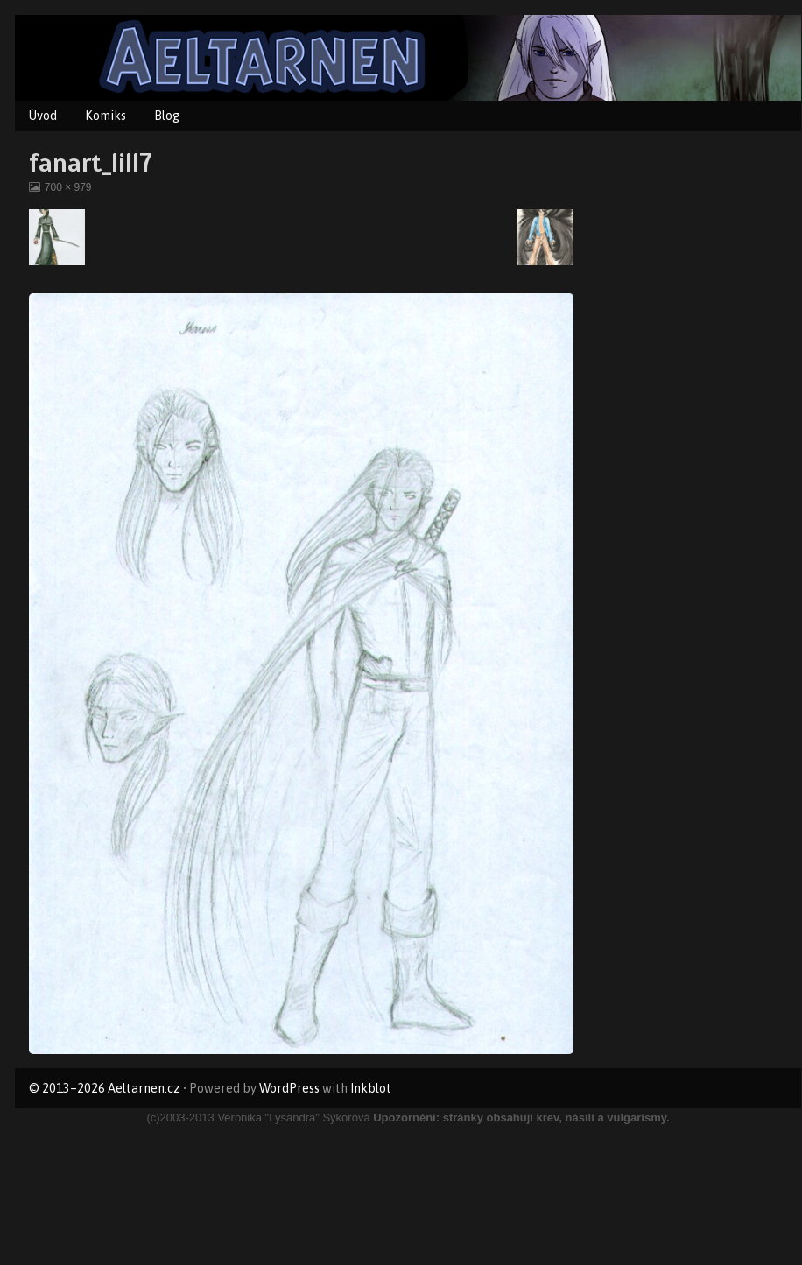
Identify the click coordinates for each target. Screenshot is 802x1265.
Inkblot (370, 1088)
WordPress (289, 1088)
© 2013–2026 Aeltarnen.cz (104, 1088)
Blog (166, 116)
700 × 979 (68, 187)
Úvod (43, 116)
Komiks (105, 116)
